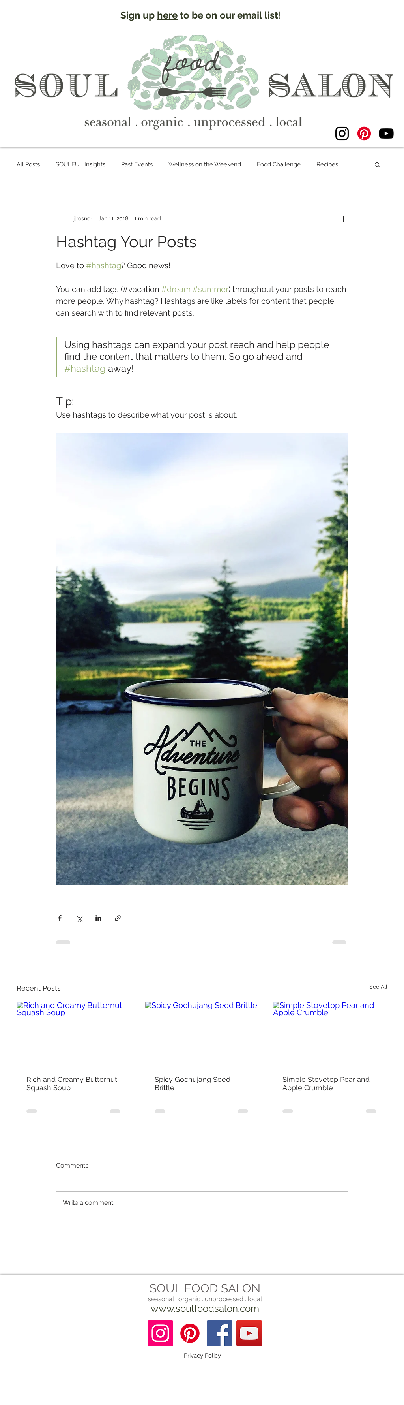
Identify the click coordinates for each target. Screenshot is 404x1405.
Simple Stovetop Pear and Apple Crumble (326, 1083)
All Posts (28, 164)
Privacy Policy (202, 1355)
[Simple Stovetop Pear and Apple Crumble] (330, 1034)
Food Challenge (279, 164)
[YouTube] (386, 133)
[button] (377, 164)
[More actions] (343, 218)
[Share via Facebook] (60, 918)
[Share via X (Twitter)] (79, 918)
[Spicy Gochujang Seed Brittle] (202, 1034)
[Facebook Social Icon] (219, 1333)
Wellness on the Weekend (204, 164)
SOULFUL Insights (80, 164)
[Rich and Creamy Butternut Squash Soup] (74, 1034)
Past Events (137, 164)
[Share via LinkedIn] (98, 918)
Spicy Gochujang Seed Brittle (192, 1083)
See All (378, 987)
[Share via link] (118, 918)
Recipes (327, 164)
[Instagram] (342, 133)
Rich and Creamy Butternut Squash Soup (71, 1083)
